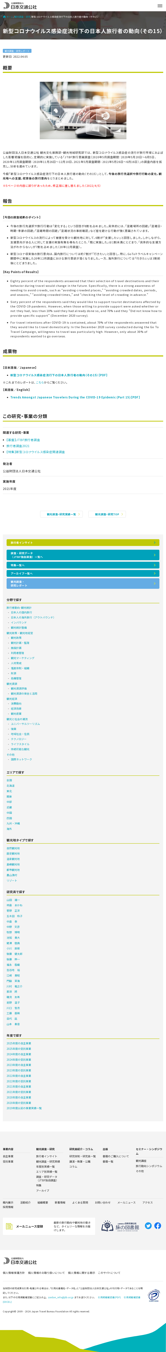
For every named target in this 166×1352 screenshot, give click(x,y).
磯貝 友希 (13, 997)
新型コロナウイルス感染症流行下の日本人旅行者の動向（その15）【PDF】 (59, 375)
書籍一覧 (108, 1161)
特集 (38, 1185)
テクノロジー (19, 739)
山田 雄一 (13, 900)
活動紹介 (25, 1202)
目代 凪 (12, 1018)
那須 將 (12, 991)
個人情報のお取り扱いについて (46, 1273)
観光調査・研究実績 (48, 1161)
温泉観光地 (13, 859)
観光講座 (141, 1161)
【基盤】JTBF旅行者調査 (23, 440)
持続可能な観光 (20, 749)
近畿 (9, 807)
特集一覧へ (18, 565)
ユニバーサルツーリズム (25, 724)
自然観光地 (13, 848)
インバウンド (19, 622)
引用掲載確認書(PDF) (109, 1297)
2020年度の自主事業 (19, 1097)
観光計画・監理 (20, 643)
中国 (9, 813)
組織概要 (42, 1202)
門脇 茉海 (13, 981)
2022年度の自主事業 (19, 1076)
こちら (40, 382)
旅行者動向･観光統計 (19, 607)
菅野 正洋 (13, 910)
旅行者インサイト (22, 542)
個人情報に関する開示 (81, 1273)
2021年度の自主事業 (19, 1086)
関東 (9, 796)
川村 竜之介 (14, 986)
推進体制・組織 (20, 668)
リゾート (12, 880)
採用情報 (8, 1207)
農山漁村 (12, 875)
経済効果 (16, 708)
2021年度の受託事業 (19, 1092)
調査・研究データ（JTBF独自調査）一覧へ (27, 555)
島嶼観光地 (13, 864)
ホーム (8, 16)
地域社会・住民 (20, 734)
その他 (11, 754)
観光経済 (12, 699)
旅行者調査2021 (18, 446)
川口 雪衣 (13, 1008)
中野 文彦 (13, 927)
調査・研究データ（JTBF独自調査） (47, 1178)
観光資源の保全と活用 (24, 693)
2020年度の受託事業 (19, 1103)
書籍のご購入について (116, 1156)
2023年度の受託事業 (19, 1070)
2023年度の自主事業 (19, 1065)
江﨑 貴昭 (13, 975)
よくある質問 (80, 1202)
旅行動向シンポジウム (149, 1166)
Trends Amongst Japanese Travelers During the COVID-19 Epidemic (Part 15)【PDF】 (75, 397)
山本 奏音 (13, 1024)
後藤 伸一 (13, 959)
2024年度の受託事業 (19, 1059)
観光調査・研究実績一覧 (61, 514)
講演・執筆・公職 (79, 1161)
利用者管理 (17, 653)
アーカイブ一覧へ (22, 573)
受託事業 (8, 1161)
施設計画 (16, 648)
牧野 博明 (13, 932)
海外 (9, 829)
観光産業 (16, 713)
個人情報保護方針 (14, 1273)
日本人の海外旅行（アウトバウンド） (33, 617)
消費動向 (16, 703)
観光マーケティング (22, 658)
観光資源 (12, 684)
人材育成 (16, 663)
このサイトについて (109, 1273)
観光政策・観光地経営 (20, 633)
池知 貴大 (13, 937)
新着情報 (60, 1202)
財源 (13, 673)
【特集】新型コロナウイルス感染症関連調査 (35, 452)
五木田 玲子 (14, 916)
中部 (9, 802)
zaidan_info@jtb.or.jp (61, 1297)
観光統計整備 (19, 627)
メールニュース (126, 1202)
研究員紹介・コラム (81, 1149)
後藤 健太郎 (14, 954)
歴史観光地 (13, 853)
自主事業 (8, 1156)
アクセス (147, 1202)
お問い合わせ (103, 1202)
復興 (13, 729)
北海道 (11, 785)
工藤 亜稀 (13, 1013)
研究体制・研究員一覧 (82, 1156)
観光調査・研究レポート (17, 50)
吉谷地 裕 (13, 970)
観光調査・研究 (22, 16)
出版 (105, 1149)
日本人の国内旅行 (21, 612)
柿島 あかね (14, 905)
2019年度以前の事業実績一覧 (24, 1108)
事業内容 (8, 1149)
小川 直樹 (13, 948)
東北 (9, 791)
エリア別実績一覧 (46, 1171)
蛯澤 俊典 (13, 943)
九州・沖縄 (13, 823)
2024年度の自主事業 (19, 1054)
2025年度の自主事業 (19, 1043)
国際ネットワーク (21, 759)
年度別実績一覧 (45, 1166)
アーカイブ (42, 1190)
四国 (9, 818)
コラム (73, 1166)
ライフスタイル (20, 744)
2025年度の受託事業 (19, 1049)
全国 (9, 780)
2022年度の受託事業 (19, 1081)
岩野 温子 (13, 1002)
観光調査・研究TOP (107, 514)
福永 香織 (13, 965)
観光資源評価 (19, 688)
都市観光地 (13, 870)
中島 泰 (12, 921)
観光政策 (16, 638)
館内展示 (8, 1202)
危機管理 (16, 678)
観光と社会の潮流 (17, 719)
